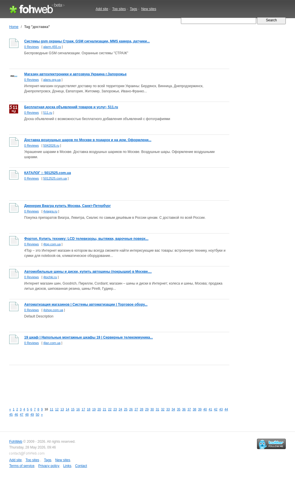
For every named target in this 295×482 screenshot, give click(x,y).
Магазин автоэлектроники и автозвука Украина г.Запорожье (75, 74)
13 (62, 409)
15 (72, 409)
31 (157, 409)
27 (136, 409)
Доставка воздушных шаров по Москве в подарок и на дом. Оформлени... (87, 140)
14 (67, 409)
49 (32, 414)
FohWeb (15, 442)
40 (205, 409)
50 (37, 414)
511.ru (47, 112)
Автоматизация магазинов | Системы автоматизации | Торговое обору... (86, 304)
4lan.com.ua (51, 343)
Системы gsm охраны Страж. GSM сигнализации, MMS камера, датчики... (87, 41)
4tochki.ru (50, 277)
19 (94, 409)
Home (13, 27)
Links (67, 466)
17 (83, 409)
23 (115, 409)
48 (27, 414)
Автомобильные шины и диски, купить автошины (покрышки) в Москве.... (88, 272)
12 (56, 409)
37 (189, 409)
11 (51, 409)
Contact (81, 466)
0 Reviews (31, 46)
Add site (102, 9)
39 (199, 409)
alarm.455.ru (52, 46)
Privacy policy (48, 466)
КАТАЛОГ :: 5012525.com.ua (47, 173)
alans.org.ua (52, 79)
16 (78, 409)
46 (16, 414)
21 (104, 409)
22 (109, 409)
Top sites (119, 9)
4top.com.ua (52, 244)
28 (141, 409)
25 (125, 409)
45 (11, 414)
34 (173, 409)
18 (88, 409)
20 (99, 409)
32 (162, 409)
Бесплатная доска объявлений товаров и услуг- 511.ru (71, 107)
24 (120, 409)
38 (194, 409)
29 (147, 409)
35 (178, 409)
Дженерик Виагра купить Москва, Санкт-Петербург (67, 206)
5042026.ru (51, 145)
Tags (133, 9)
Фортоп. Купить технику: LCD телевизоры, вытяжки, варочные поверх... (86, 239)
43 (221, 409)
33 (168, 409)
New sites (148, 9)
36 (184, 409)
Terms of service (21, 466)
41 (210, 409)
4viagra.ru (50, 211)
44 (226, 409)
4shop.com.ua (53, 310)
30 (152, 409)
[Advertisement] (114, 382)
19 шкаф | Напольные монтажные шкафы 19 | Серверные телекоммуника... (88, 337)
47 (21, 414)
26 (131, 409)
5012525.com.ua (55, 178)
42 (216, 409)
